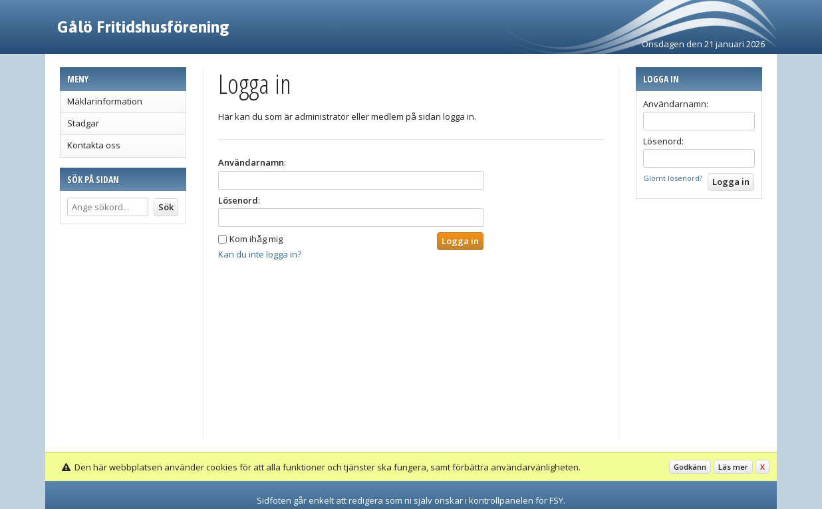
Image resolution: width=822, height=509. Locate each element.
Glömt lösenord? (672, 178)
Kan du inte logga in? (259, 254)
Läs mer (733, 467)
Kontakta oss (93, 145)
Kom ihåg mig (256, 239)
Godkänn (690, 467)
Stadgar (83, 123)
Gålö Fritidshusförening (143, 26)
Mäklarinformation (104, 101)
